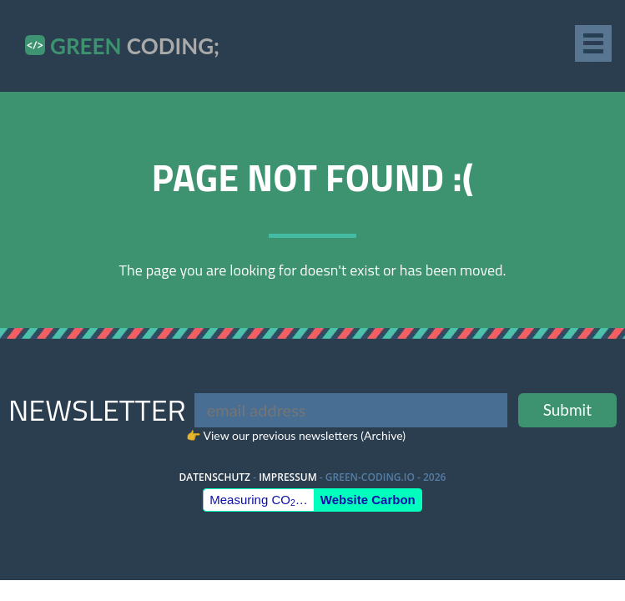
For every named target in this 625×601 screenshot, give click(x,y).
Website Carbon (368, 499)
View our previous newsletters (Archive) (304, 435)
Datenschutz (214, 477)
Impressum (288, 477)
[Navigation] (596, 43)
